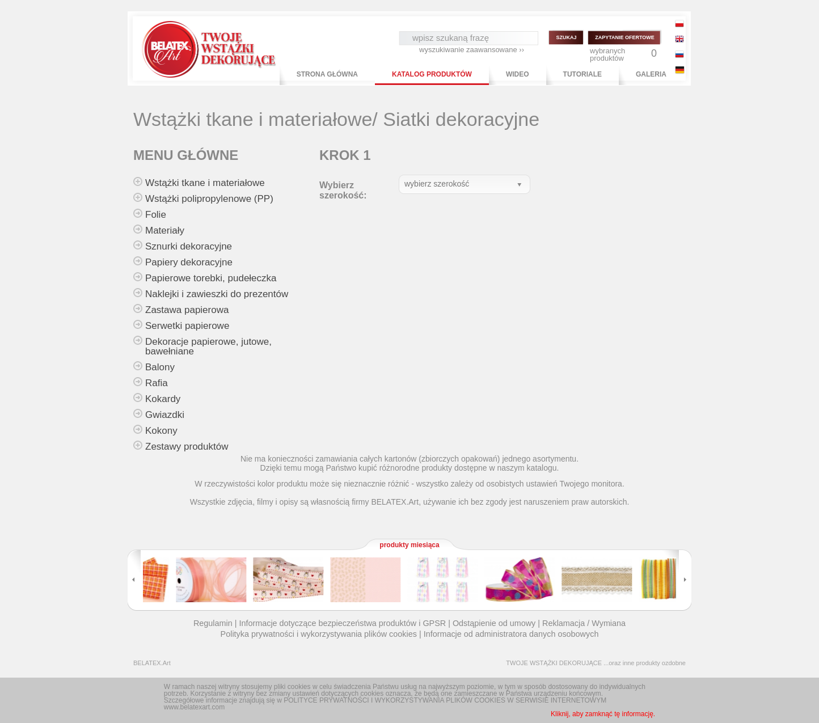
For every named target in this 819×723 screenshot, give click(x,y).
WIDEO (517, 74)
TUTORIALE (582, 74)
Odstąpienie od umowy (494, 623)
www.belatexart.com (194, 707)
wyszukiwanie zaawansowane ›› (471, 49)
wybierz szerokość (436, 183)
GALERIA (651, 74)
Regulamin (213, 623)
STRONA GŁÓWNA (327, 74)
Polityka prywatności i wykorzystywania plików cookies (319, 634)
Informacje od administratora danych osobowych (511, 634)
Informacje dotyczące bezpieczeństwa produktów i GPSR (342, 623)
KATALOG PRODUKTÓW (432, 74)
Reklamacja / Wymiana (584, 623)
